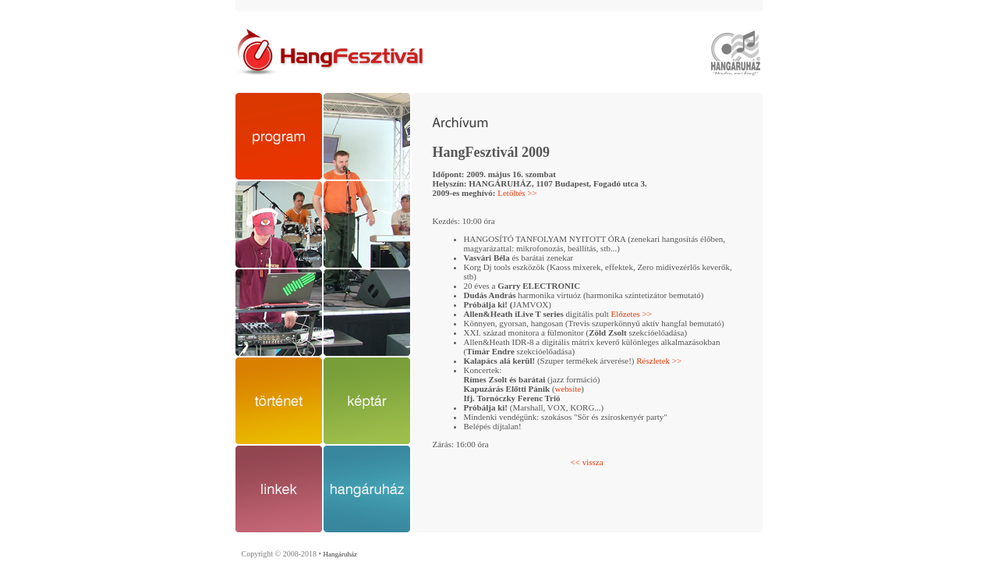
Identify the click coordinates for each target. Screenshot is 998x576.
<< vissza (586, 462)
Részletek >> (658, 360)
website (568, 388)
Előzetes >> (631, 313)
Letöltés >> (517, 192)
